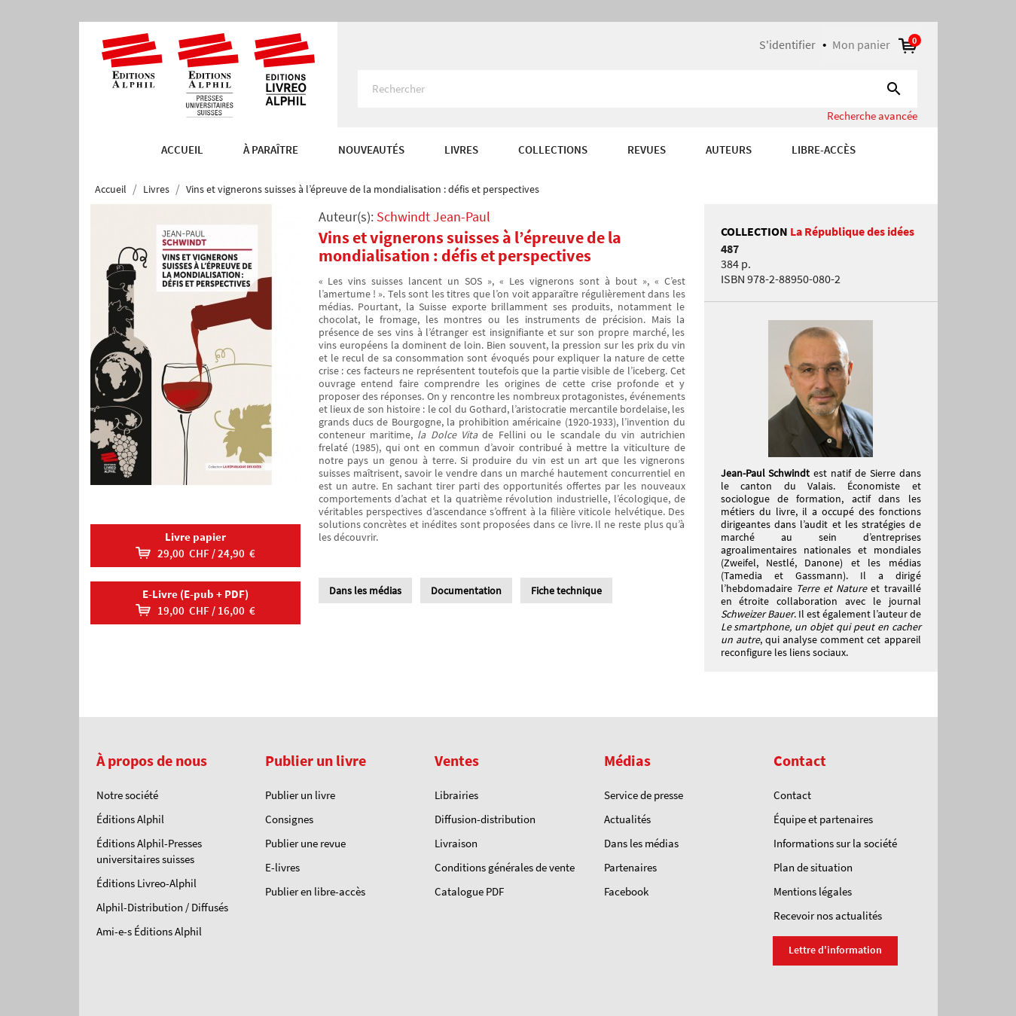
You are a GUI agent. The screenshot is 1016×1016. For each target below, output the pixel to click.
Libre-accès (824, 149)
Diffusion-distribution (485, 819)
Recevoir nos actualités (827, 915)
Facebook (626, 891)
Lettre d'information (835, 950)
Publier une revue (305, 843)
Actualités (627, 819)
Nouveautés (371, 149)
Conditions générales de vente (505, 867)
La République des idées (852, 231)
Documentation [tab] (466, 590)
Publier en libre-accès (315, 891)
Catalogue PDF (469, 891)
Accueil (182, 149)
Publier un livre (300, 795)
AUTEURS (729, 149)
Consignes (289, 819)
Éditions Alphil (130, 819)
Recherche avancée (872, 115)
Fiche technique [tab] (566, 590)
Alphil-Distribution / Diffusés (162, 907)
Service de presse (643, 795)
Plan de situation (813, 867)
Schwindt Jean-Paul (433, 216)
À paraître (270, 149)
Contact (792, 795)
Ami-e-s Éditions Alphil (149, 931)
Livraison (456, 843)
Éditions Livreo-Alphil (146, 883)
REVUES (646, 149)
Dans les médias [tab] (365, 590)
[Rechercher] (637, 89)
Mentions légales (812, 891)
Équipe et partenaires (823, 819)
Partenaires (630, 867)
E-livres (282, 867)
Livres (461, 149)
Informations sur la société (835, 843)
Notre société (127, 795)
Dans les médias (641, 843)
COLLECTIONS (552, 149)
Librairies (456, 795)
